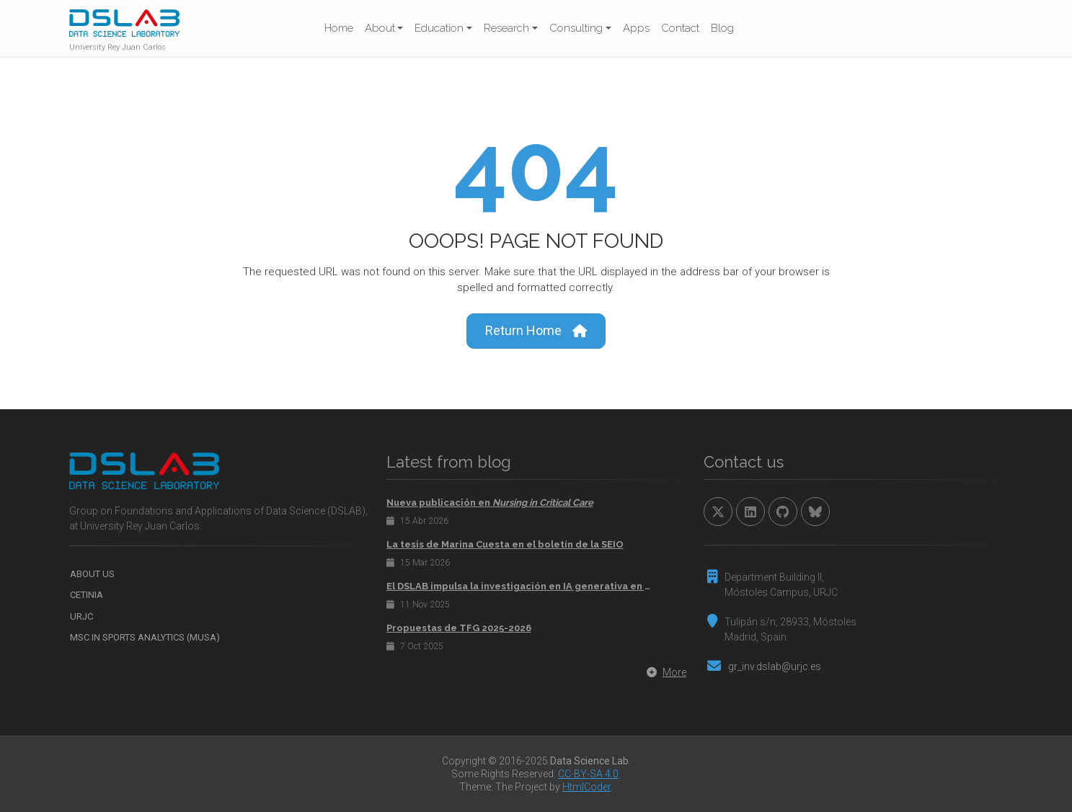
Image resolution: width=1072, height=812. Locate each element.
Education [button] (439, 28)
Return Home (536, 331)
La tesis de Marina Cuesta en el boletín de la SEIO (505, 544)
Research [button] (506, 28)
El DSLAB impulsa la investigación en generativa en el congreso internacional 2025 (605, 586)
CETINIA (86, 594)
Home (338, 28)
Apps (636, 28)
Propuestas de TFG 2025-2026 (458, 628)
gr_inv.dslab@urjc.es (774, 666)
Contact (680, 28)
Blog (722, 28)
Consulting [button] (576, 28)
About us (92, 573)
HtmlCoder (586, 787)
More (666, 672)
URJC (81, 616)
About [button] (380, 28)
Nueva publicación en (489, 502)
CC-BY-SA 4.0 (588, 774)
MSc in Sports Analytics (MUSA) (145, 637)
